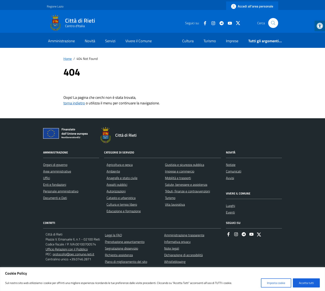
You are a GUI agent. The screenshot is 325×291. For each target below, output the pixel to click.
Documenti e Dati (55, 197)
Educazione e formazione (124, 211)
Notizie (230, 164)
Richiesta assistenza (119, 254)
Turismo (210, 41)
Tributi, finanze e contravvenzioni (187, 191)
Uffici (46, 177)
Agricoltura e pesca (120, 164)
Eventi (230, 212)
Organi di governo (55, 164)
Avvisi (230, 177)
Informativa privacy (177, 241)
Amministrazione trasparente (184, 235)
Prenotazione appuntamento (124, 241)
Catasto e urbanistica (121, 197)
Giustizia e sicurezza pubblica (184, 164)
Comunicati (233, 171)
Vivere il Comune (138, 41)
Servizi (110, 41)
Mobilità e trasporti (178, 177)
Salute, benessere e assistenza (186, 184)
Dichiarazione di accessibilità (183, 254)
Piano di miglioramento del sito (126, 261)
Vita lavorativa (175, 204)
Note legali (171, 248)
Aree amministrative (57, 171)
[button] (320, 26)
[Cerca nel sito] (273, 23)
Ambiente (113, 171)
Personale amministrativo (60, 191)
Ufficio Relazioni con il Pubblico (67, 249)
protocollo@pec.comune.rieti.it (73, 254)
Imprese (232, 41)
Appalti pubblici (117, 184)
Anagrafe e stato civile (122, 177)
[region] (162, 279)
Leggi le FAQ (113, 235)
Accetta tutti (306, 283)
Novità (90, 41)
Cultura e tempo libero (122, 204)
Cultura (188, 41)
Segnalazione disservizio (121, 248)
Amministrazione (61, 41)
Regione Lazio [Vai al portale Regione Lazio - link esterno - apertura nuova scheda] (55, 6)
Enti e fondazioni (54, 184)
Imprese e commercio (179, 171)
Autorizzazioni (116, 191)
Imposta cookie (276, 283)
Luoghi (230, 205)
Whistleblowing (175, 261)
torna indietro (74, 103)
